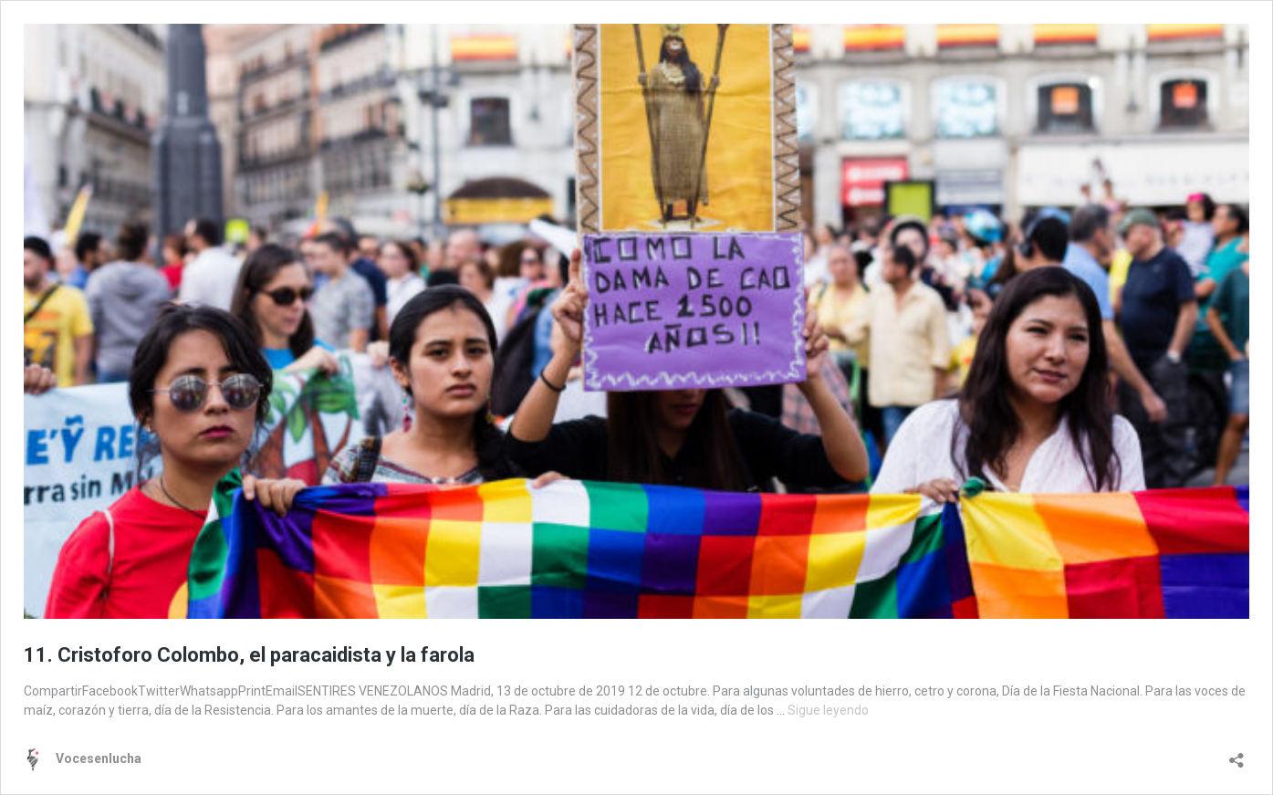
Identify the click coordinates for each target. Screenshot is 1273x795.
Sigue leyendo (828, 710)
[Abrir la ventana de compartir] (1236, 754)
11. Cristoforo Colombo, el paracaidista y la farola (249, 654)
